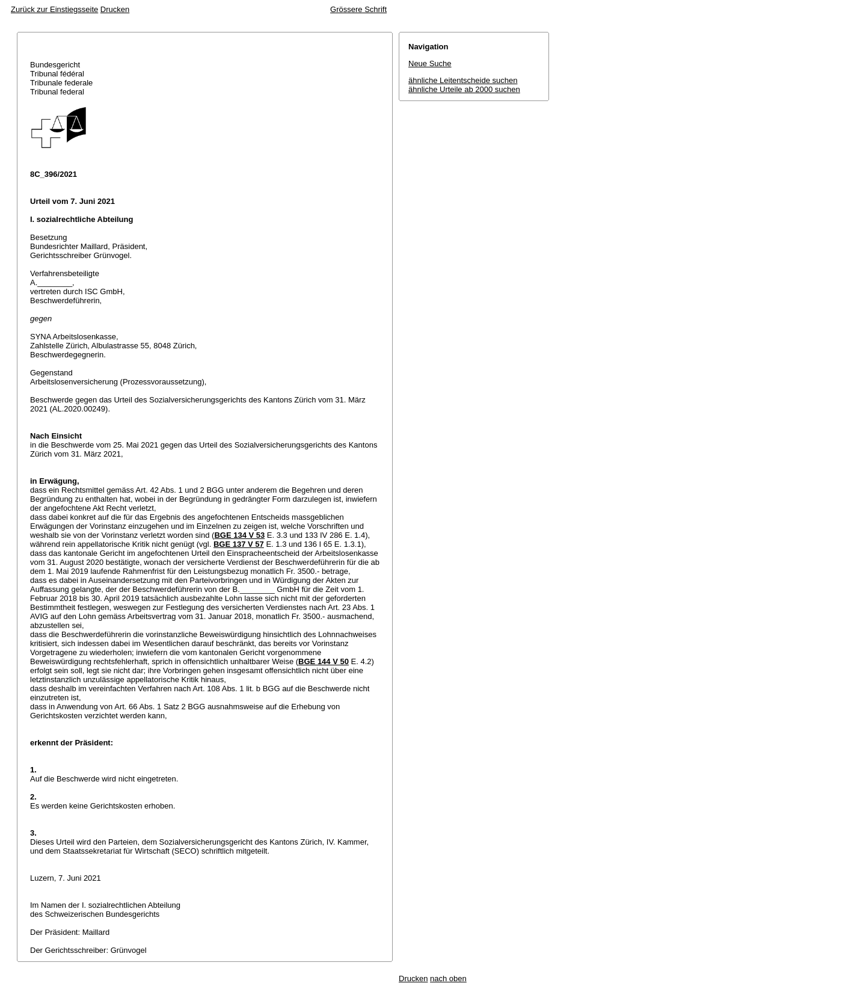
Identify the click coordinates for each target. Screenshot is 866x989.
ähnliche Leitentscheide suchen (462, 80)
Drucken (114, 9)
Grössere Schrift (358, 9)
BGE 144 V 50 (323, 661)
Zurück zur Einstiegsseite (54, 9)
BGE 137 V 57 (238, 544)
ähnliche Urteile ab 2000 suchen (464, 89)
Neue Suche (430, 63)
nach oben (448, 978)
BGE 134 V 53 (239, 535)
